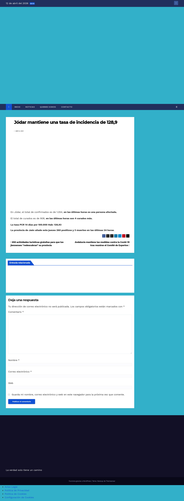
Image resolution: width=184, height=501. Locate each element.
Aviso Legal (11, 486)
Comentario (16, 311)
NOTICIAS (30, 107)
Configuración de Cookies (19, 497)
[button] (176, 107)
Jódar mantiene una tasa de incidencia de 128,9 (65, 122)
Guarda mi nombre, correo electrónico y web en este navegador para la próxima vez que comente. (68, 394)
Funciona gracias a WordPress (80, 481)
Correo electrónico (20, 371)
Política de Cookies (15, 493)
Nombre (13, 360)
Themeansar (110, 481)
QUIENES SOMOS (48, 107)
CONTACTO (66, 107)
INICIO (17, 107)
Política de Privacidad (17, 490)
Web (10, 383)
